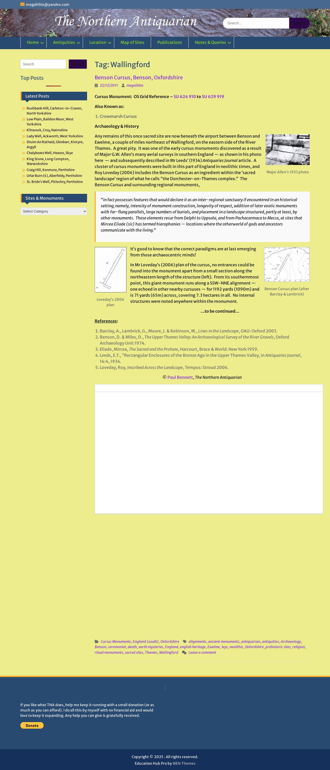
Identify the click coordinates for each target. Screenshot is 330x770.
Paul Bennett (180, 377)
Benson (100, 647)
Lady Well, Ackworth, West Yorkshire (55, 136)
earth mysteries (151, 647)
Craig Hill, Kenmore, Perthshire (51, 170)
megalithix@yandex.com (47, 4)
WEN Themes (184, 763)
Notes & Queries (210, 42)
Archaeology (291, 641)
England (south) (146, 641)
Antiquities (64, 42)
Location (97, 42)
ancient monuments (223, 641)
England (171, 647)
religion (298, 647)
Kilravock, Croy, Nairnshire (47, 130)
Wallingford (168, 652)
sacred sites (134, 652)
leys (225, 647)
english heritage (193, 647)
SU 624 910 (185, 96)
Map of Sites (132, 42)
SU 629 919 (213, 96)
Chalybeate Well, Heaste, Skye (50, 153)
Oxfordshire (169, 641)
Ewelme (213, 647)
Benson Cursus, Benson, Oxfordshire (139, 77)
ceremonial (117, 647)
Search (77, 64)
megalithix (134, 85)
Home (33, 42)
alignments (197, 641)
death (132, 647)
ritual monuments (109, 652)
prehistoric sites (278, 647)
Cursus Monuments (116, 641)
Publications (169, 42)
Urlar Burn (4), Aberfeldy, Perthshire (54, 176)
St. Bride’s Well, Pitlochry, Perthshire (55, 182)
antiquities (270, 641)
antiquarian (250, 641)
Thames (151, 652)
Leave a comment (202, 652)
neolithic (236, 647)
